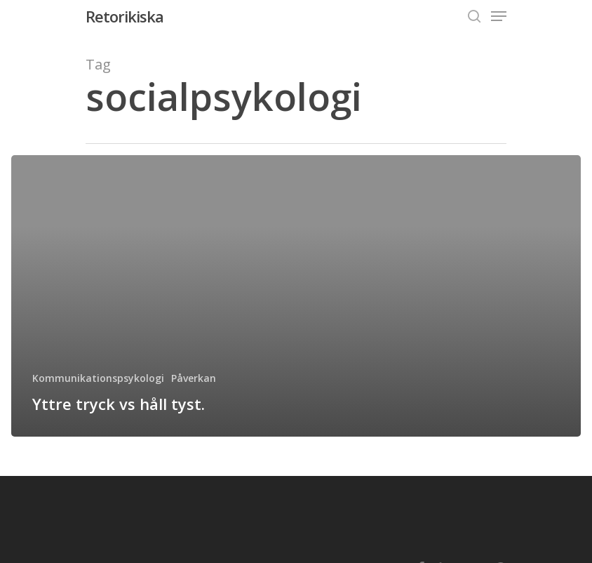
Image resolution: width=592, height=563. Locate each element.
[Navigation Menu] (498, 16)
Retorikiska (124, 16)
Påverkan (193, 378)
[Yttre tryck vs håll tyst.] (296, 296)
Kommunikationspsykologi (98, 378)
